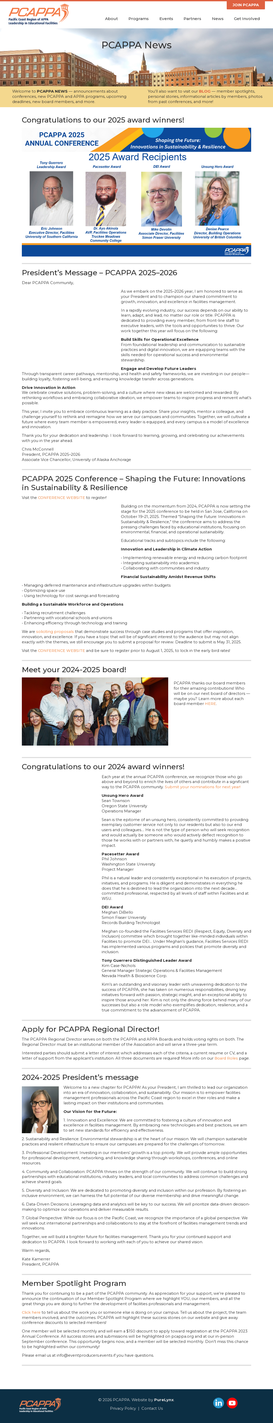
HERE (210, 703)
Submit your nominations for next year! (202, 787)
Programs (138, 18)
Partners (192, 18)
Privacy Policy (123, 1408)
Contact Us (152, 1408)
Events (166, 18)
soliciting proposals (55, 631)
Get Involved (247, 18)
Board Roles (226, 1058)
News (218, 18)
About (111, 18)
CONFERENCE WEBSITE (61, 497)
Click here (31, 1312)
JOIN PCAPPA (246, 5)
